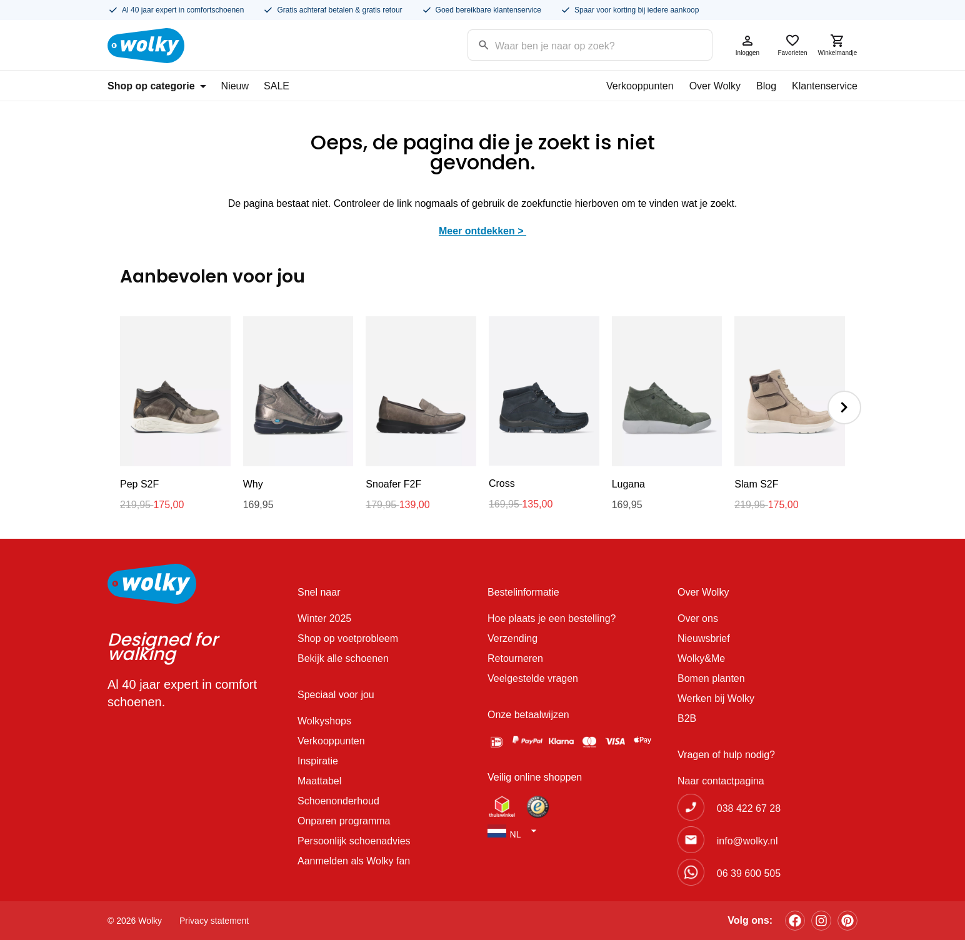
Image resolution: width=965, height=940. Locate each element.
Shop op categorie (157, 86)
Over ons (698, 618)
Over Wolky (715, 86)
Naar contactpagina (721, 781)
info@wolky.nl (747, 841)
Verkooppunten (640, 86)
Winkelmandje (838, 44)
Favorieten (792, 44)
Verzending (513, 638)
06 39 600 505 (749, 873)
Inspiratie (318, 761)
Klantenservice (825, 86)
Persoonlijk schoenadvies (354, 841)
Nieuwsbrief (704, 638)
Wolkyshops (324, 721)
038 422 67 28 (749, 808)
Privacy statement (214, 921)
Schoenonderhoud (338, 801)
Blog (766, 86)
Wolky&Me (701, 658)
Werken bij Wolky (716, 698)
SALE (276, 86)
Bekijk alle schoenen (343, 658)
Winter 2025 (324, 618)
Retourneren (515, 658)
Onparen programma (344, 821)
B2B (687, 718)
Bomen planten (711, 678)
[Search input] (574, 44)
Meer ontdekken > (482, 231)
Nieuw (235, 86)
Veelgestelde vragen (533, 678)
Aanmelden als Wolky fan (354, 861)
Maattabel (319, 781)
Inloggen (748, 44)
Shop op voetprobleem (348, 638)
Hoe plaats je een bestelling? (552, 618)
